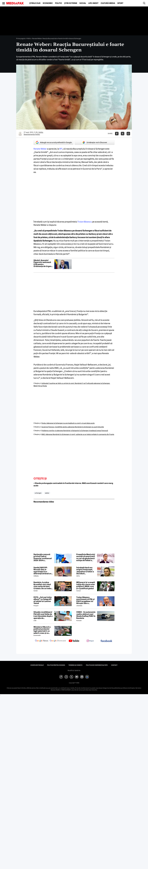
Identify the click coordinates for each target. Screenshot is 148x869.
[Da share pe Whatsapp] (128, 133)
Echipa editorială (37, 665)
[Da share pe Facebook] (117, 133)
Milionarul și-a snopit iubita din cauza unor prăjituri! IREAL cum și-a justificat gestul (85, 585)
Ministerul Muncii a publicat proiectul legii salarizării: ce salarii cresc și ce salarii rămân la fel (42, 630)
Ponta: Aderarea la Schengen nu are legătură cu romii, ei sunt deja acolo (68, 423)
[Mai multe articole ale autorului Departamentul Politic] (20, 133)
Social (82, 3)
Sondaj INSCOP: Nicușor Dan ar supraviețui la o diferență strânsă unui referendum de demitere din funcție (43, 571)
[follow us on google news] (42, 641)
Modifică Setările (74, 670)
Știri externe (70, 3)
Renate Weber (40, 149)
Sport (120, 3)
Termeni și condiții (75, 665)
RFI (60, 149)
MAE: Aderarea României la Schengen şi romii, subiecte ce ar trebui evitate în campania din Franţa (77, 434)
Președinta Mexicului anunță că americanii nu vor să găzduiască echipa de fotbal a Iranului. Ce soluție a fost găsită (85, 557)
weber (47, 493)
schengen (38, 493)
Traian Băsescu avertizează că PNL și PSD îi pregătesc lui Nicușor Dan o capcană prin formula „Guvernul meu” (85, 600)
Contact (114, 665)
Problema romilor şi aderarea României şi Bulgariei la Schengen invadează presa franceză (74, 430)
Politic (58, 3)
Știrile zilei (34, 3)
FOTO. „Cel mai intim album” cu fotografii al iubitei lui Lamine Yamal (43, 600)
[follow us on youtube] (74, 641)
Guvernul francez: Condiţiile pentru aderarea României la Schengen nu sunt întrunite (72, 427)
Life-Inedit (93, 3)
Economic (48, 3)
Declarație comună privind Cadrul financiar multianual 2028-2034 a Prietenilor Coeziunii (43, 557)
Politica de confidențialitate (97, 665)
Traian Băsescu (85, 221)
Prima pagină (20, 38)
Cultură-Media (108, 3)
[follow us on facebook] (106, 641)
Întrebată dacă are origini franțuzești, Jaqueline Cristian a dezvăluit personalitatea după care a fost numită (85, 571)
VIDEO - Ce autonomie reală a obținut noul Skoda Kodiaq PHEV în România (85, 615)
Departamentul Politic (32, 134)
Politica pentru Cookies (56, 665)
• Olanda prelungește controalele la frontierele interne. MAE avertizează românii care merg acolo (73, 484)
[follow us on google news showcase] (58, 641)
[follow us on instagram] (90, 641)
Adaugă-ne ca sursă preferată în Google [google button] (53, 142)
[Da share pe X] (122, 133)
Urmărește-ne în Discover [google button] (94, 142)
